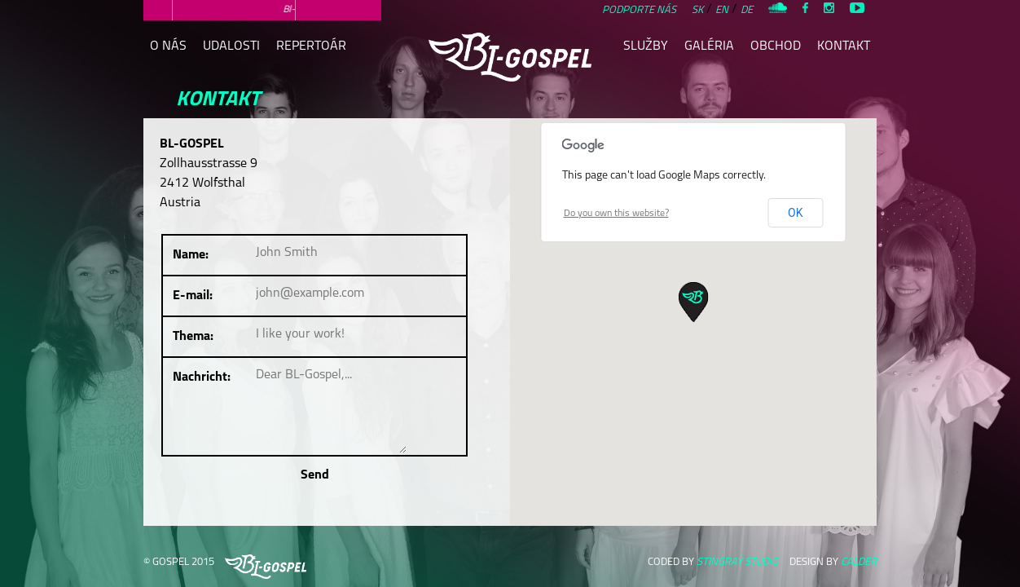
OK (795, 212)
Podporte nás (639, 10)
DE (747, 10)
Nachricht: (202, 377)
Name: (191, 255)
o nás (168, 46)
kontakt (843, 46)
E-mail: (193, 295)
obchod (775, 46)
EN (721, 10)
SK (697, 10)
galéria (709, 46)
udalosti (231, 46)
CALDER (859, 562)
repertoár (311, 46)
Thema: (193, 336)
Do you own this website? (616, 213)
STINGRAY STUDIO (738, 562)
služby (645, 46)
